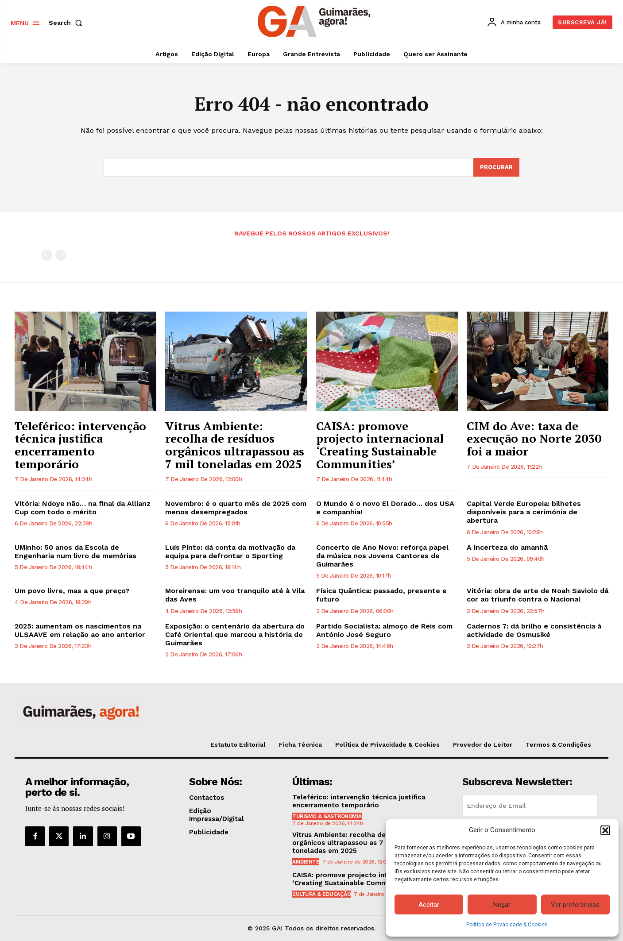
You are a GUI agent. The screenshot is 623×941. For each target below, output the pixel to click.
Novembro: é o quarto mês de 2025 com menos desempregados (235, 507)
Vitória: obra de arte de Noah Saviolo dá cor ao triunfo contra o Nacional (537, 594)
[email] (530, 805)
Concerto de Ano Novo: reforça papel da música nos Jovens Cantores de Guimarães (382, 555)
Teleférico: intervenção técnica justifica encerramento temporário (80, 444)
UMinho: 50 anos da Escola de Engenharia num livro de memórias (75, 551)
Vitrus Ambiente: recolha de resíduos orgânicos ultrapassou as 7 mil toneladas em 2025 (234, 444)
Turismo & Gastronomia (327, 816)
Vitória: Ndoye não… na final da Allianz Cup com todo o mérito (83, 507)
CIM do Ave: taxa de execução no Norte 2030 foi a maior (534, 438)
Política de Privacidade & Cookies (507, 925)
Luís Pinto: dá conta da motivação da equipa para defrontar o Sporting (230, 551)
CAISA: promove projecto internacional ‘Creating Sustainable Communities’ (380, 444)
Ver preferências (575, 905)
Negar (502, 905)
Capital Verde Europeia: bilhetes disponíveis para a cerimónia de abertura (524, 511)
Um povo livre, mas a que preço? (72, 590)
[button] (605, 830)
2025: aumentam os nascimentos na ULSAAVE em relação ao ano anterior (80, 630)
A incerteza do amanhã (507, 547)
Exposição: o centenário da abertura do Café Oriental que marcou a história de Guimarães (235, 634)
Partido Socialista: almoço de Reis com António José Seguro (384, 630)
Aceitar (428, 905)
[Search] (496, 167)
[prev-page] (46, 255)
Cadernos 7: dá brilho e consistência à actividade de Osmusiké (534, 630)
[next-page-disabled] (60, 255)
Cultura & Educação (321, 894)
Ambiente (305, 862)
